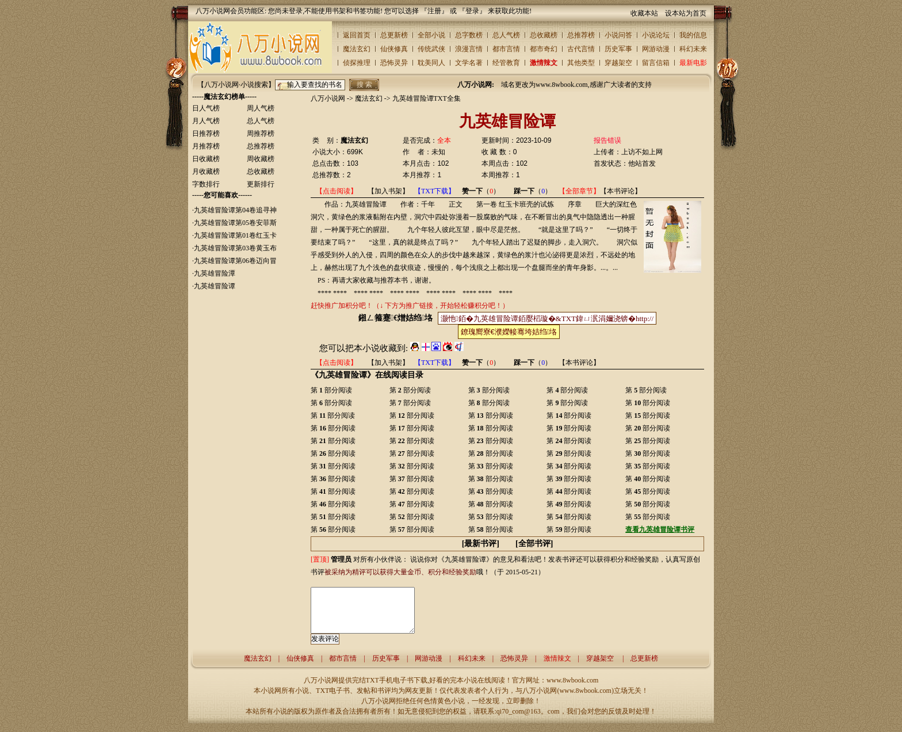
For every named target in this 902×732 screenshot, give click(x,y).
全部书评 (534, 543)
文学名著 (469, 63)
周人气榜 (260, 108)
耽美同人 (431, 63)
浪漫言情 (469, 49)
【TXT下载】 (434, 191)
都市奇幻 (543, 49)
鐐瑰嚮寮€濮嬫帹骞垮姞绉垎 (509, 331)
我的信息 (693, 35)
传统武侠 (431, 49)
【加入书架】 (388, 191)
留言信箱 (656, 63)
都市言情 (506, 49)
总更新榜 (394, 35)
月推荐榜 (206, 146)
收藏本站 (644, 13)
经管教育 (506, 63)
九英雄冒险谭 (214, 286)
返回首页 (356, 35)
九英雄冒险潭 (214, 273)
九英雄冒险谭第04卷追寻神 (235, 210)
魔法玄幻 (356, 49)
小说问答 (618, 35)
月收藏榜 (206, 171)
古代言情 (581, 49)
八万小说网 (328, 98)
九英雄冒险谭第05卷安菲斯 (235, 223)
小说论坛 (656, 35)
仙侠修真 (394, 49)
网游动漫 (656, 49)
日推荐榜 (206, 133)
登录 (472, 11)
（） (481, 191)
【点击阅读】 (336, 191)
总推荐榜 (581, 35)
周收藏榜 (260, 159)
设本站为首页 (685, 13)
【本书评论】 (620, 191)
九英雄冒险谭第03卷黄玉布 (235, 248)
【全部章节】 (579, 191)
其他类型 (581, 63)
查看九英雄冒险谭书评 (659, 529)
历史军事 (618, 49)
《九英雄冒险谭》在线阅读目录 (367, 374)
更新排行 (260, 184)
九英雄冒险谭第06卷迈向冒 (235, 261)
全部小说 (431, 35)
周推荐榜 (260, 133)
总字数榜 (469, 35)
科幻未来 (693, 49)
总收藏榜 (543, 35)
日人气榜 (206, 108)
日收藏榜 (206, 159)
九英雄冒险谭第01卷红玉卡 (235, 235)
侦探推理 (356, 63)
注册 (434, 11)
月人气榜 (206, 121)
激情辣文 (543, 63)
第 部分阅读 (331, 390)
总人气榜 (506, 35)
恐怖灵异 (394, 63)
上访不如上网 (642, 152)
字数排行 (206, 184)
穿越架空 (618, 63)
